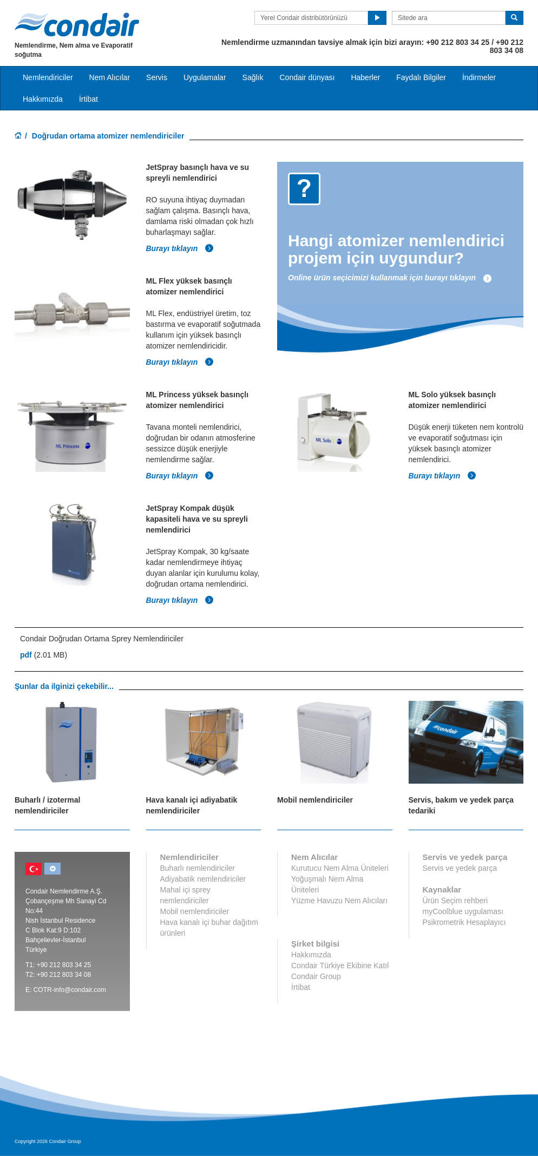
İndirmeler (479, 77)
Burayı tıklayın (180, 248)
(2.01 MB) (43, 655)
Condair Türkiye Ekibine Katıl (340, 965)
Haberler (365, 77)
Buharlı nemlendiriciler (197, 868)
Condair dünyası (306, 77)
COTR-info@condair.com (70, 990)
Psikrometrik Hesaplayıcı (464, 922)
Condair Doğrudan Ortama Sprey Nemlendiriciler (101, 638)
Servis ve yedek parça (460, 868)
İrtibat (88, 99)
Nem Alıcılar (109, 77)
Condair (77, 24)
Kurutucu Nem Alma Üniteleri (340, 868)
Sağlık (253, 77)
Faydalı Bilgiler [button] (421, 77)
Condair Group (316, 976)
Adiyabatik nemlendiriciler (203, 879)
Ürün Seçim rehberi (455, 900)
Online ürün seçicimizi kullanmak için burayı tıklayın (390, 277)
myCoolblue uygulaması (463, 911)
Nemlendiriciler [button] (48, 77)
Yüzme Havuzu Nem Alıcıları (339, 900)
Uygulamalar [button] (204, 77)
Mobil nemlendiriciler (194, 911)
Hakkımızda (43, 99)
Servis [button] (156, 77)
